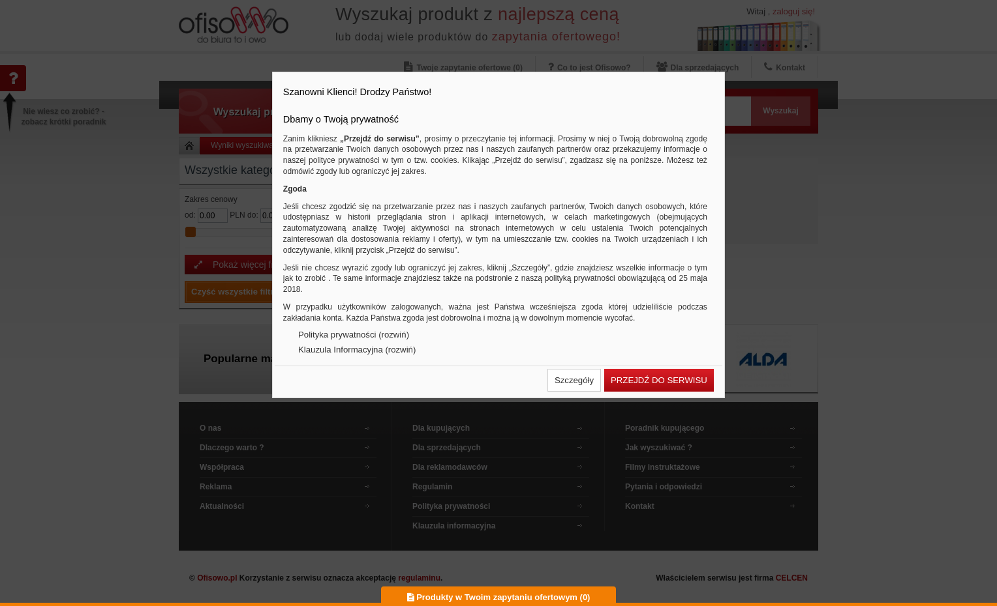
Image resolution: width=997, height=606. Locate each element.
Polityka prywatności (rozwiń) (353, 334)
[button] (574, 380)
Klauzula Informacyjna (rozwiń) (357, 349)
